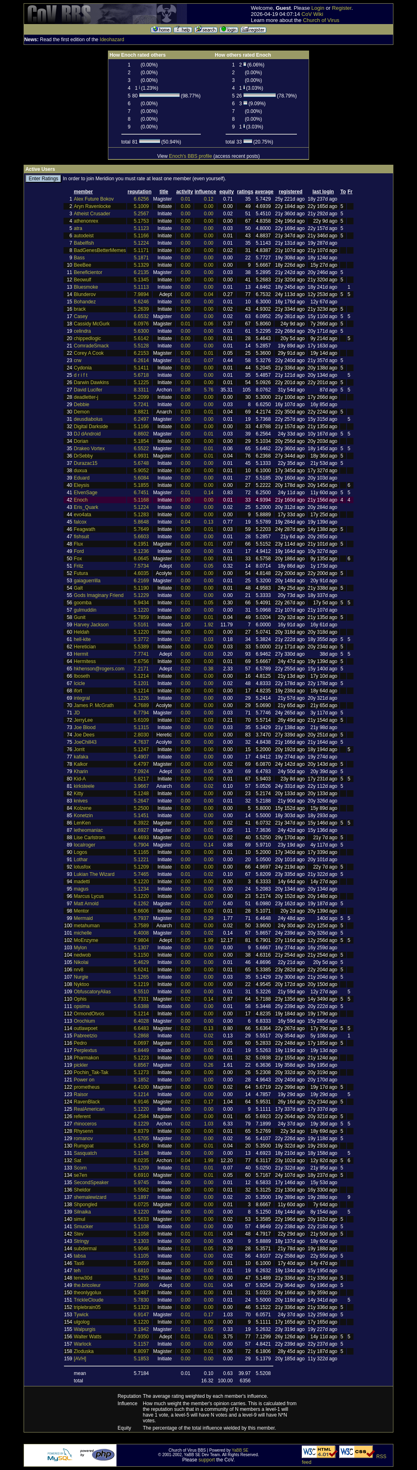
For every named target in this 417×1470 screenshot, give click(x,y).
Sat (77, 1160)
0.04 (208, 294)
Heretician (85, 647)
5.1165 (141, 852)
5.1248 (141, 793)
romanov (83, 1138)
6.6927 (141, 830)
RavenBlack (87, 1102)
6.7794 (141, 713)
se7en (80, 1175)
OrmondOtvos (89, 1014)
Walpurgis (84, 1329)
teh (77, 1270)
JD (77, 713)
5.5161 (141, 625)
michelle (83, 933)
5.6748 (141, 463)
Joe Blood (84, 727)
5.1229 (141, 595)
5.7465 (141, 874)
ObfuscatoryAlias (92, 992)
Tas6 (79, 1263)
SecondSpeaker (91, 1182)
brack (80, 309)
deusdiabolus (88, 419)
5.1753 (141, 221)
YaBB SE (240, 1450)
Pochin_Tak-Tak (91, 1072)
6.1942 (141, 1329)
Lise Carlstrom (89, 837)
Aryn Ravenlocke (92, 206)
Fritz (78, 566)
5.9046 (141, 1248)
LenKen (82, 823)
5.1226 (141, 698)
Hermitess (85, 661)
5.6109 (141, 720)
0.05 (208, 566)
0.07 (208, 360)
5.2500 (141, 808)
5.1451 (141, 815)
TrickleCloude (88, 1300)
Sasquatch (85, 1153)
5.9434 (141, 603)
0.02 (185, 639)
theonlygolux (87, 1292)
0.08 (185, 390)
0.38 (208, 669)
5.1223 (141, 1058)
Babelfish (84, 243)
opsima (82, 1006)
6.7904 (141, 845)
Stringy (81, 1241)
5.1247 (141, 749)
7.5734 (141, 566)
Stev (78, 1234)
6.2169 (141, 581)
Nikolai (81, 962)
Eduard (82, 478)
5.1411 (141, 368)
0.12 (208, 199)
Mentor (81, 911)
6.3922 (141, 823)
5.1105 (141, 1256)
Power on (84, 1080)
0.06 (208, 324)
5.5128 (141, 346)
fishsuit (81, 536)
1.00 (185, 625)
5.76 (208, 390)
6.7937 (141, 918)
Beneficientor (88, 272)
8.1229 (141, 1124)
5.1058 (141, 1234)
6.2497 (141, 419)
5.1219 (141, 984)
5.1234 (141, 889)
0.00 (185, 206)
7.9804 (141, 940)
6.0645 (141, 558)
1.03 (208, 1124)
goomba (82, 603)
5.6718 (141, 375)
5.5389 (141, 647)
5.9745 (141, 1182)
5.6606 (141, 911)
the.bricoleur (87, 1285)
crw (77, 360)
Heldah (81, 632)
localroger (84, 845)
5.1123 (141, 228)
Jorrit (79, 749)
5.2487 (141, 1292)
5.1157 (141, 1344)
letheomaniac (88, 830)
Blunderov (85, 294)
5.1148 (141, 1153)
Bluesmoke (86, 287)
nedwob (82, 955)
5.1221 (141, 859)
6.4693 (141, 837)
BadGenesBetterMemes (100, 250)
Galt (78, 588)
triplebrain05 (87, 1307)
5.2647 (141, 801)
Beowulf (82, 280)
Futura (81, 573)
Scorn (80, 1168)
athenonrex (86, 221)
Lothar (81, 859)
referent (82, 1116)
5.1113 (141, 287)
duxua (80, 470)
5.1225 (141, 382)
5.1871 (141, 258)
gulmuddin (85, 610)
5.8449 (141, 1050)
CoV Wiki (312, 14)
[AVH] (80, 1359)
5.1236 (141, 551)
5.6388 (141, 1006)
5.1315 (141, 727)
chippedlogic (87, 338)
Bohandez (85, 302)
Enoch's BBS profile (190, 156)
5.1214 (141, 676)
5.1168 (141, 500)
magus (81, 889)
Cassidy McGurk (92, 324)
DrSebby (83, 456)
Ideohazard (112, 39)
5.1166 (141, 236)
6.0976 (141, 324)
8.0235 (141, 1160)
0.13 (208, 522)
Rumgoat (84, 1146)
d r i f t (80, 375)
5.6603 (141, 536)
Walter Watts (87, 1337)
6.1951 (141, 544)
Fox (78, 558)
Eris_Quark (86, 507)
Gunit (80, 617)
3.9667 (141, 786)
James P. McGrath (94, 705)
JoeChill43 (85, 742)
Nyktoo (81, 984)
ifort (78, 691)
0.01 (185, 199)
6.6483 (141, 1028)
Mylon (80, 948)
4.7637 (141, 742)
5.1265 (141, 977)
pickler (81, 1065)
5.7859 (141, 617)
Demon (82, 412)
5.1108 (141, 1226)
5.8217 (141, 779)
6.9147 (141, 1314)
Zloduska (84, 1351)
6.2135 (141, 272)
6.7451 (141, 492)
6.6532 (141, 316)
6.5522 (141, 448)
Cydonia (83, 368)
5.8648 (141, 522)
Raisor (81, 1094)
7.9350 (141, 1337)
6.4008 (141, 933)
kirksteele (84, 786)
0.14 (208, 492)
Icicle (79, 683)
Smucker (83, 1226)
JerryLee (83, 720)
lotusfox (82, 867)
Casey (81, 316)
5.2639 (141, 309)
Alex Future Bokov (94, 199)
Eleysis (81, 485)
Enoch (81, 500)
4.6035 (141, 573)
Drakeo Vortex (89, 448)
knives (81, 801)
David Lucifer (88, 390)
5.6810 (141, 1270)
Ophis (80, 999)
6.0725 (141, 1204)
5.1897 (141, 1197)
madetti (82, 881)
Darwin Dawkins (91, 382)
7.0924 (141, 771)
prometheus (86, 1087)
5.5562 (141, 1190)
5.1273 (141, 1072)
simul (79, 1219)
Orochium (84, 1021)
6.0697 (141, 1043)
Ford (79, 551)
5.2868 (141, 1036)
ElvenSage (85, 492)
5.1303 (141, 1241)
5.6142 (141, 338)
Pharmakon (86, 1058)
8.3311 (141, 390)
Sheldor (82, 1190)
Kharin (81, 771)
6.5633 (141, 1219)
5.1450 (141, 1146)
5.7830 (141, 1300)
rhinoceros (85, 1124)
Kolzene (82, 808)
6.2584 (141, 1116)
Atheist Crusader (92, 214)
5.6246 (141, 302)
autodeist (84, 236)
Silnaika (82, 1212)
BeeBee (82, 265)
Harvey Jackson (91, 625)
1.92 (208, 625)
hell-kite (82, 639)
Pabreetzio (85, 1036)
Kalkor (81, 764)
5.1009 (141, 206)
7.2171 (141, 669)
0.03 (185, 412)
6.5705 (141, 1138)
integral (82, 698)
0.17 (208, 1102)
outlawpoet (85, 1028)
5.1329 (141, 265)
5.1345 (141, 280)
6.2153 (141, 353)
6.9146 (141, 1102)
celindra (82, 331)
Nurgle (81, 977)
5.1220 (141, 610)
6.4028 (141, 1021)
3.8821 (141, 412)
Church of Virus (321, 20)
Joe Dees (84, 735)
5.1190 (141, 588)
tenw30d (83, 1278)
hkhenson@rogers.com (99, 669)
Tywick (81, 1314)
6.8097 (141, 1351)
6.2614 (141, 360)
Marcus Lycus (89, 896)
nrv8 (78, 970)
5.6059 (141, 1263)
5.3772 (141, 639)
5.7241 (141, 404)
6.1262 (141, 903)
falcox (80, 522)
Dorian (81, 441)
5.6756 (141, 661)
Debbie (81, 404)
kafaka (81, 757)
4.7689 (141, 705)
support (207, 1460)
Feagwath (84, 529)
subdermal (85, 1248)
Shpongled (85, 1204)
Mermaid (83, 918)
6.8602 (141, 434)
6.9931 (141, 456)
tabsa (80, 1256)
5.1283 (141, 514)
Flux (78, 544)
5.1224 (141, 243)
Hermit (81, 654)
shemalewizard (90, 1197)
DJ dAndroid (87, 434)
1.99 (208, 940)
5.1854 (141, 441)
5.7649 (141, 529)
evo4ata (82, 514)
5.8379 (141, 1131)
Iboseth (82, 676)
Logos (80, 852)
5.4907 (141, 757)
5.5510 (141, 992)
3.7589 (141, 925)
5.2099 (141, 397)
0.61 (208, 1337)
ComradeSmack (91, 346)
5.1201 (141, 683)
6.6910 (141, 1175)
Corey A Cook (88, 353)
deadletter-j (86, 397)
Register (341, 8)
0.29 (208, 918)
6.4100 (141, 1087)
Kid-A (80, 779)
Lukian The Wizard (94, 874)
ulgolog (82, 1322)
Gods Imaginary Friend (98, 595)
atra (78, 228)
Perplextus (85, 1050)
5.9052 (141, 470)
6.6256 (141, 199)
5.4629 (141, 962)
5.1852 (141, 1080)
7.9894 (141, 294)
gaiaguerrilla (87, 581)
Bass (79, 258)
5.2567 (141, 214)
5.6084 (141, 478)
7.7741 (141, 654)
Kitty (78, 793)
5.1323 (141, 1307)
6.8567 (141, 1065)
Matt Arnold (86, 903)
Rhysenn (83, 1131)
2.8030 (141, 735)
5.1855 (141, 485)
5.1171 (141, 250)
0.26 (208, 1065)
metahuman (86, 925)
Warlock (82, 1344)
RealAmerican (89, 1109)
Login (318, 8)
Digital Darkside (91, 426)
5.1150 (141, 955)
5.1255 (141, 1278)
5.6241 (141, 970)
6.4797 (141, 764)
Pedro (80, 1043)
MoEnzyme (86, 940)
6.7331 (141, 999)
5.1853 (141, 1359)
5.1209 (141, 867)
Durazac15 (85, 463)
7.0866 (141, 1285)
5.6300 (141, 331)
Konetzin (83, 815)
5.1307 (141, 948)
